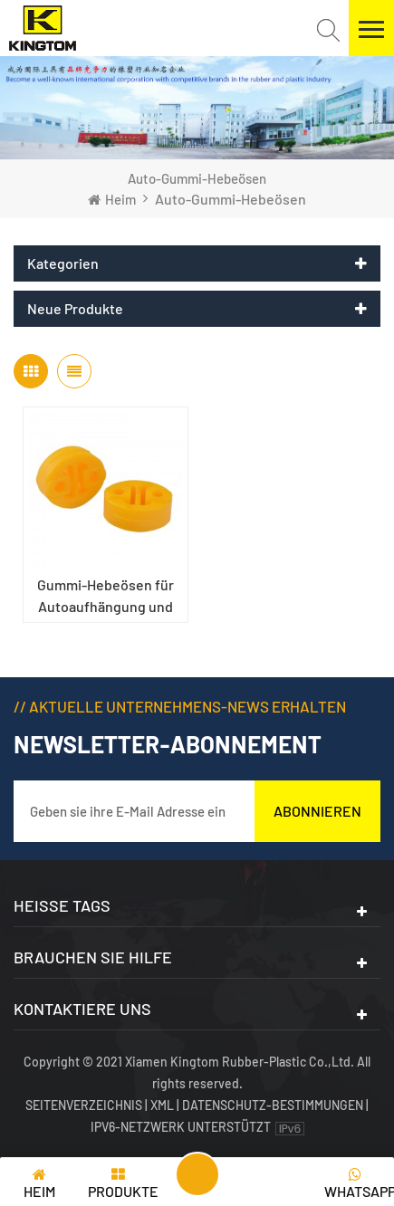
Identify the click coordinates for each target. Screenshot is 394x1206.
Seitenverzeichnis (85, 1105)
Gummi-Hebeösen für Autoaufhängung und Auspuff (105, 596)
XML (162, 1105)
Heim (112, 199)
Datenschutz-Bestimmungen (272, 1105)
